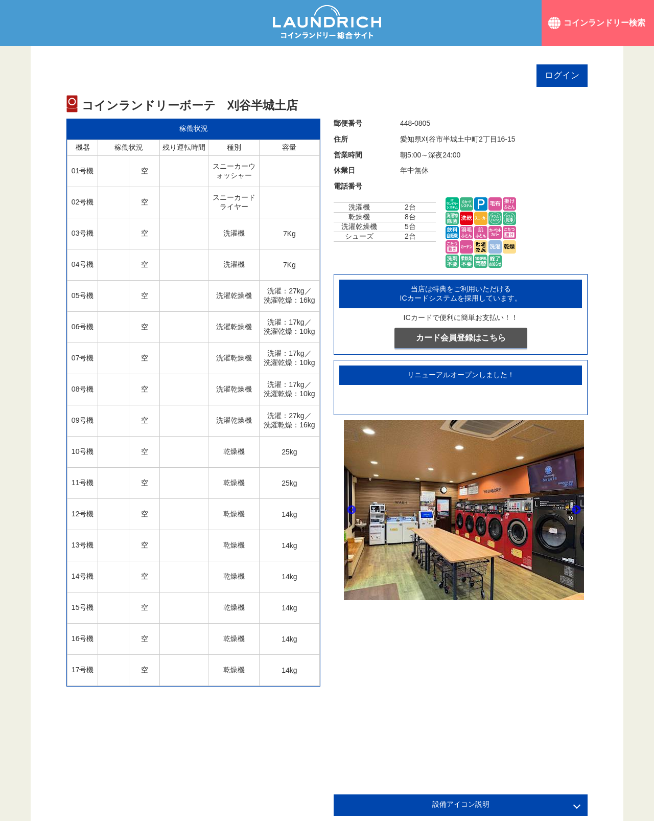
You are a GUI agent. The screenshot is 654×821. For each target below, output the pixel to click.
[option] (464, 510)
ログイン (562, 75)
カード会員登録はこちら (461, 337)
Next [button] (576, 510)
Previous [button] (351, 510)
